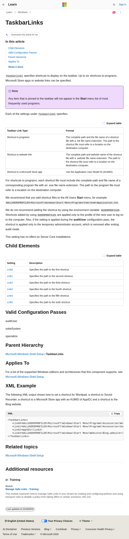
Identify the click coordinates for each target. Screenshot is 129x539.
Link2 (10, 282)
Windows (23, 12)
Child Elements (16, 48)
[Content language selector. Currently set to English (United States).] (19, 521)
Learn (9, 12)
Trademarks (27, 534)
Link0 (10, 269)
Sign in (122, 4)
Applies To (13, 61)
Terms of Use (10, 534)
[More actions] (121, 12)
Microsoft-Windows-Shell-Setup (24, 354)
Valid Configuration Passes (22, 52)
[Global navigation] (3, 5)
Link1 (10, 276)
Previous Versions (30, 529)
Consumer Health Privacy (99, 529)
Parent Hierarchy (17, 57)
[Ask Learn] (114, 12)
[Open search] (114, 5)
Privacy (75, 529)
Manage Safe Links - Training (22, 489)
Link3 (10, 289)
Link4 (10, 295)
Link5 (10, 302)
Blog (46, 529)
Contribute (61, 529)
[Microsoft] (64, 4)
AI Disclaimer (10, 529)
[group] (64, 428)
